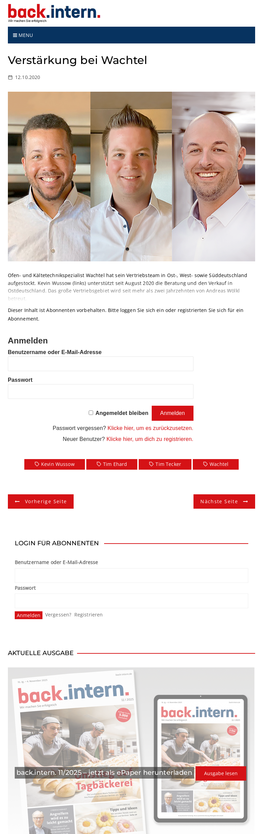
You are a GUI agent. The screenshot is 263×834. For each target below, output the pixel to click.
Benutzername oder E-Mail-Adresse (55, 352)
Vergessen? (58, 614)
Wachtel (219, 464)
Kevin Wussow (58, 464)
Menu (23, 35)
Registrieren (88, 614)
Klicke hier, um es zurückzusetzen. (150, 428)
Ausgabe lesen (221, 773)
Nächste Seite (219, 501)
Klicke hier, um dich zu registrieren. (150, 439)
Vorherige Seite (46, 501)
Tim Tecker (168, 464)
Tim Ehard (115, 464)
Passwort (20, 380)
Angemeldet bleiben (122, 413)
